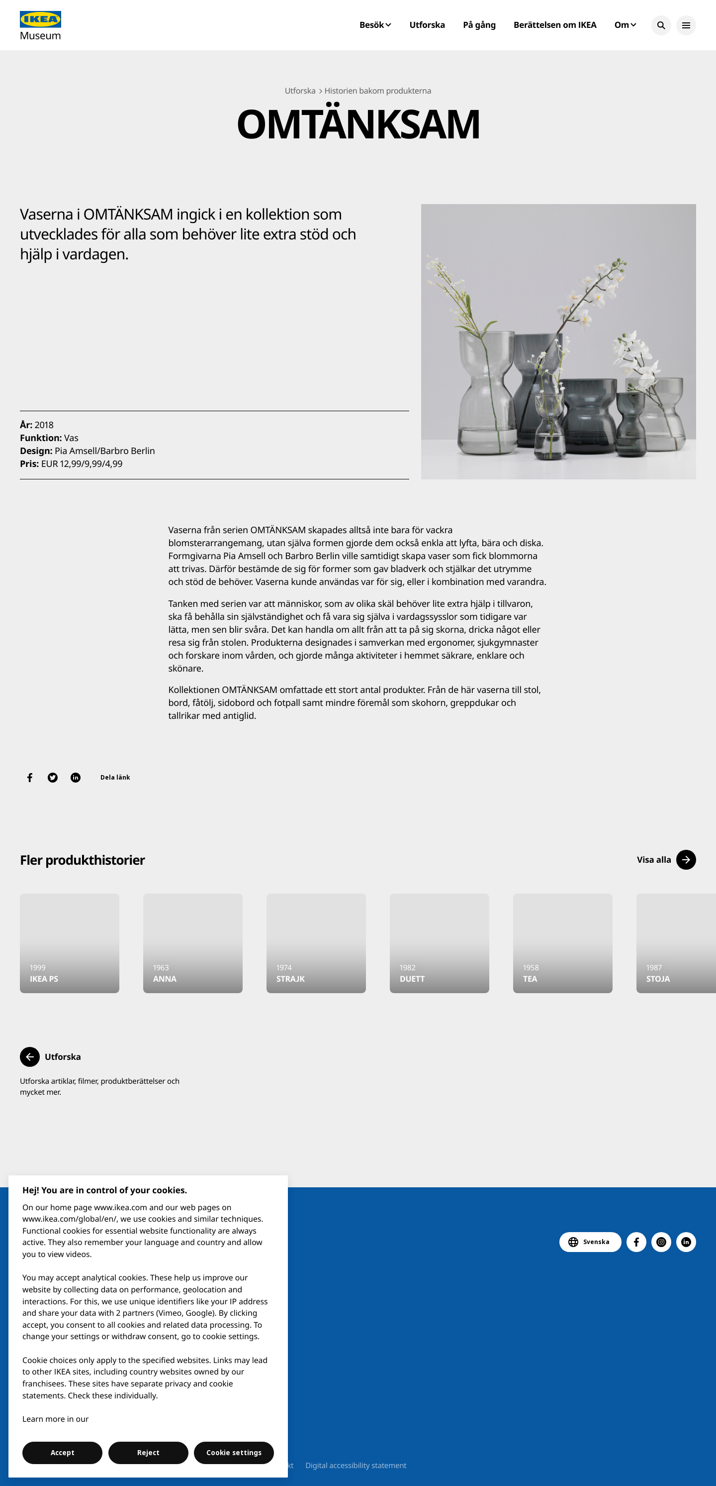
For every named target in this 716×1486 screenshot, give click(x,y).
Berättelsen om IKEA (555, 24)
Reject (148, 1452)
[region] (148, 1326)
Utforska (428, 24)
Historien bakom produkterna (378, 90)
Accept (63, 1452)
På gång (479, 24)
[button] (661, 25)
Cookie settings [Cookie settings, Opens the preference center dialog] (234, 1452)
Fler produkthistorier (82, 860)
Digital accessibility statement (355, 1466)
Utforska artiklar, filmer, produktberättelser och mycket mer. (99, 1086)
